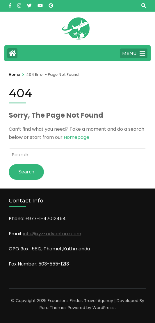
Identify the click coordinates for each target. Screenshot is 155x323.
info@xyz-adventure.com (52, 233)
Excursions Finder (65, 301)
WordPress (103, 308)
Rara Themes (53, 308)
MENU (133, 54)
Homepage (76, 137)
